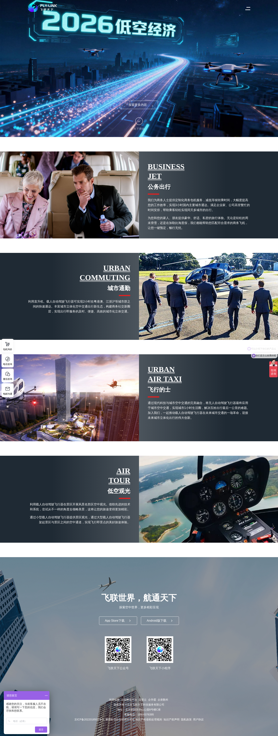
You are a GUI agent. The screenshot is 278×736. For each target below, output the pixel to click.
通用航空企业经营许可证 (120, 719)
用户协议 (198, 719)
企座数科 (163, 699)
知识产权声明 (172, 719)
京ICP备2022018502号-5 (89, 719)
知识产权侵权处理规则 (148, 719)
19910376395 (145, 714)
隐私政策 (186, 719)
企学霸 (152, 699)
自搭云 (143, 699)
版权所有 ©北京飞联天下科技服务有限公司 (139, 704)
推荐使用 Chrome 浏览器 (139, 68)
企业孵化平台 (129, 699)
